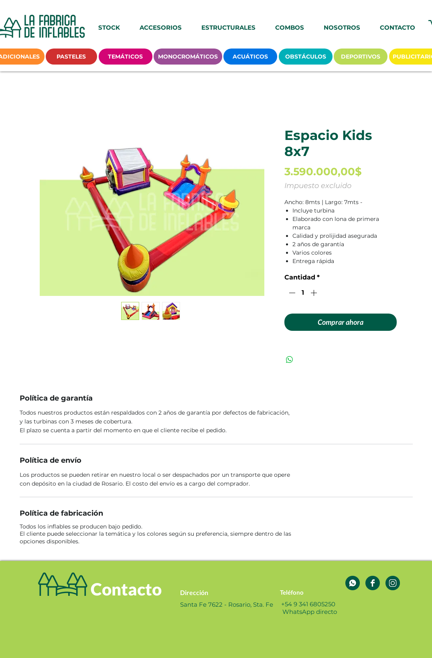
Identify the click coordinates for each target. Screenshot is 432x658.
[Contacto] (126, 589)
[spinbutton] (303, 292)
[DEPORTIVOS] (360, 57)
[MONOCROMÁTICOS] (188, 57)
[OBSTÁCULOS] (306, 57)
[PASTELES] (71, 57)
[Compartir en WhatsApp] (289, 359)
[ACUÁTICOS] (250, 57)
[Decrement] (291, 292)
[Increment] (314, 292)
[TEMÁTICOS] (125, 57)
